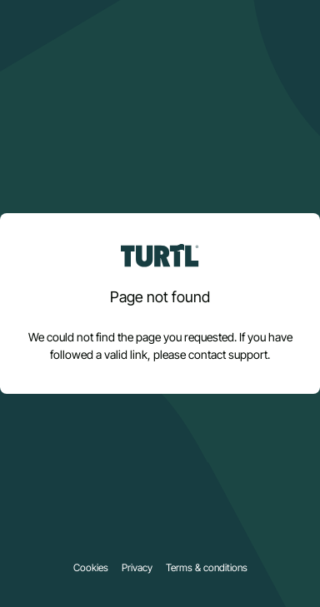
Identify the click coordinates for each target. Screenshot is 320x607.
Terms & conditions (207, 568)
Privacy (137, 568)
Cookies (90, 568)
